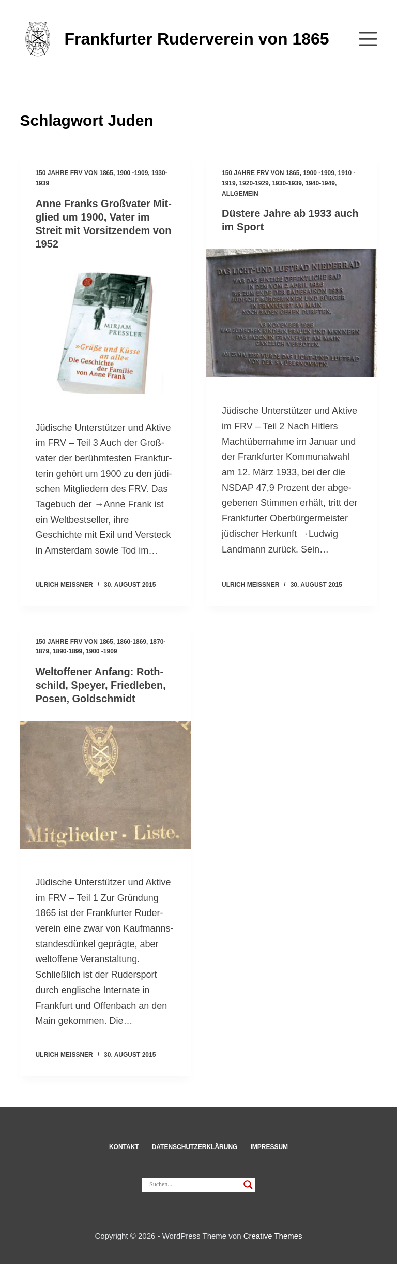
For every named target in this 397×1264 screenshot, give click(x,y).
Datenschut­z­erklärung (195, 1147)
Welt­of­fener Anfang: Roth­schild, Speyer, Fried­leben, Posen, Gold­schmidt (100, 685)
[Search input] (193, 1185)
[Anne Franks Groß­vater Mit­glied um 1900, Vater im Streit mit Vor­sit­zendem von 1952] (105, 330)
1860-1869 (131, 641)
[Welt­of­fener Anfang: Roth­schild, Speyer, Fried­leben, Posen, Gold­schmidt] (105, 785)
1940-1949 (320, 183)
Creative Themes (272, 1235)
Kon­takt (124, 1147)
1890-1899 (67, 651)
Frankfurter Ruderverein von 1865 (196, 39)
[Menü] (368, 39)
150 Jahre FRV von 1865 (74, 173)
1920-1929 (253, 183)
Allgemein (240, 193)
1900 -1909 (132, 173)
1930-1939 (286, 183)
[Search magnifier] (248, 1185)
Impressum (269, 1147)
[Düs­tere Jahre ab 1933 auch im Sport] (291, 313)
